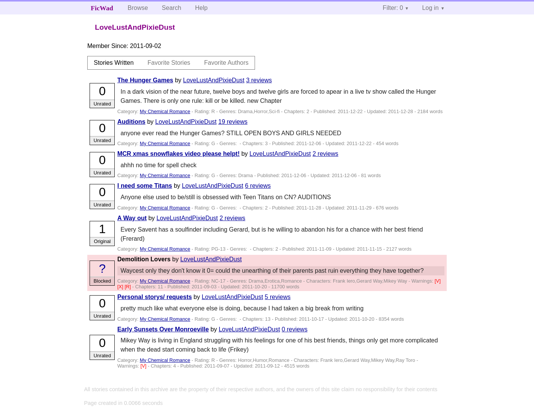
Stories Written (114, 62)
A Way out (132, 218)
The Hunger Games (145, 80)
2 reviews (325, 153)
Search (171, 8)
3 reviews (259, 80)
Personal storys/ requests (154, 297)
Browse (138, 8)
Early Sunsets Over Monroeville (163, 329)
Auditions (131, 121)
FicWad (102, 8)
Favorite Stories (169, 62)
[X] (121, 286)
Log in (430, 8)
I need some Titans (144, 185)
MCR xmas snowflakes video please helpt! (178, 153)
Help (201, 8)
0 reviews (295, 329)
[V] (438, 281)
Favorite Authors (226, 62)
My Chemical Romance (165, 111)
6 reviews (258, 185)
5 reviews (278, 297)
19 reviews (232, 121)
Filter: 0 (393, 8)
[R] (128, 286)
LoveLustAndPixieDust (213, 80)
